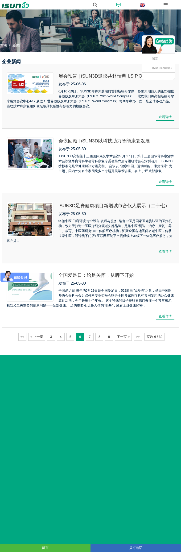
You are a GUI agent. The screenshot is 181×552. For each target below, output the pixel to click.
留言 (155, 58)
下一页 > (123, 337)
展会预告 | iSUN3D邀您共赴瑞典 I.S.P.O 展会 (105, 76)
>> (138, 337)
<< (22, 337)
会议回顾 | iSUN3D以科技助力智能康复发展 (104, 140)
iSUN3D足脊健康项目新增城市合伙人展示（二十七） (114, 205)
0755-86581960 (162, 68)
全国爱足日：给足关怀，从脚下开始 (96, 275)
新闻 (16, 45)
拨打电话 (135, 548)
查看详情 (165, 117)
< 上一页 (36, 337)
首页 (4, 45)
